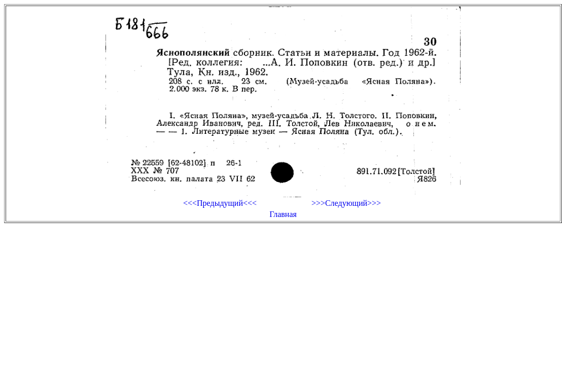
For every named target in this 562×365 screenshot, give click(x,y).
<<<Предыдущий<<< (220, 203)
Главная (283, 214)
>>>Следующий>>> (346, 203)
